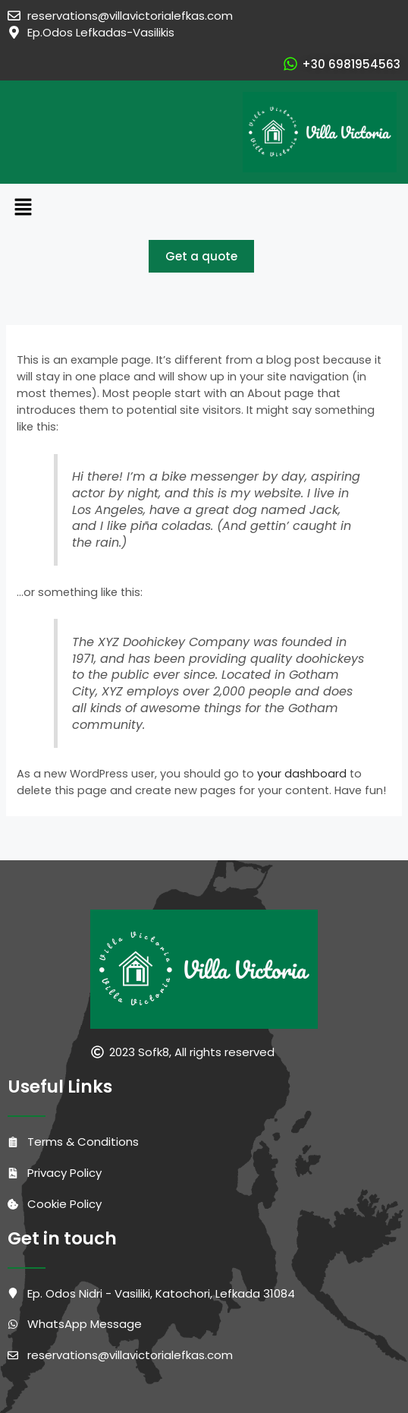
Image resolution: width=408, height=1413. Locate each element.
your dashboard (302, 773)
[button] (204, 208)
